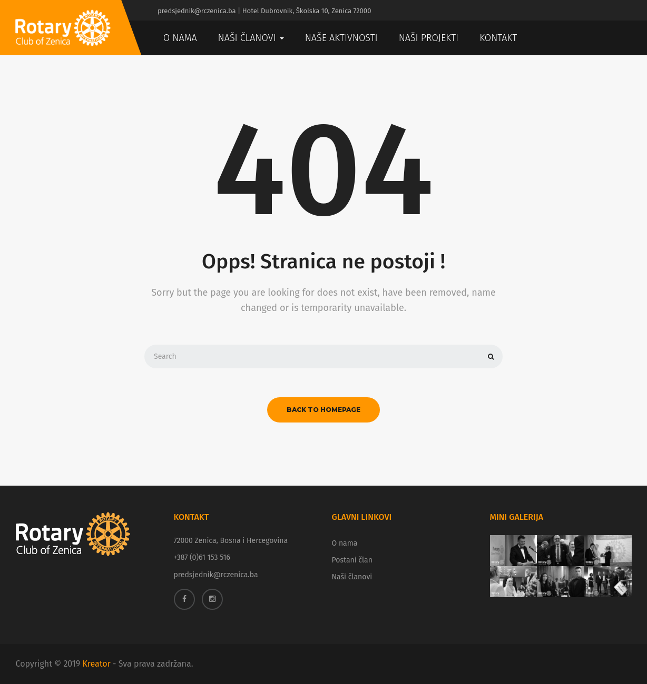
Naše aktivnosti (341, 38)
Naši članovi (251, 38)
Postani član (352, 560)
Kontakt (498, 38)
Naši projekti (429, 38)
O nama (180, 38)
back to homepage (323, 410)
